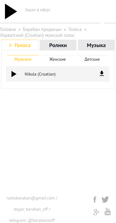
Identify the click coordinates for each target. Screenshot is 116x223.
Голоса (75, 29)
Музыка (96, 45)
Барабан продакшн (42, 29)
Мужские (23, 59)
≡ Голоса (20, 45)
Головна (8, 29)
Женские (57, 59)
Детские (92, 59)
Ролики (58, 45)
